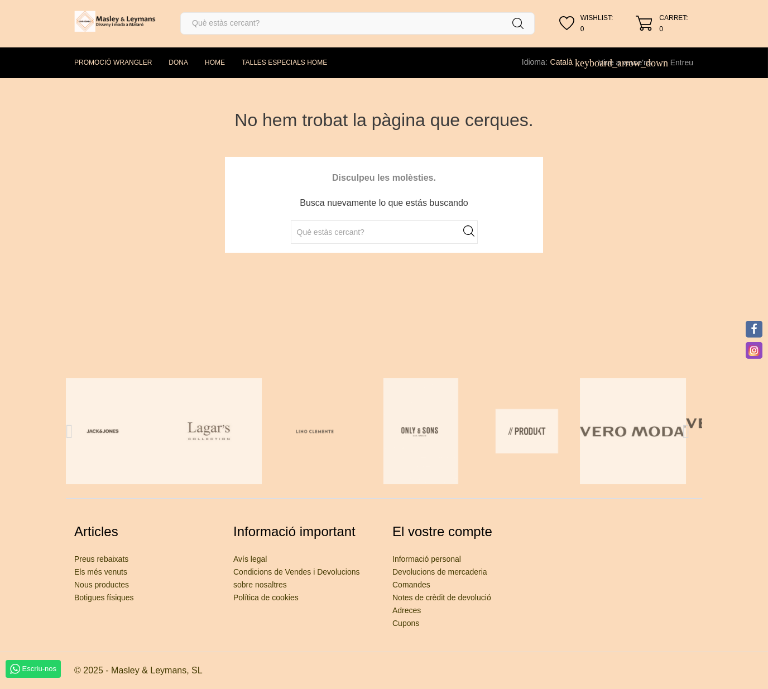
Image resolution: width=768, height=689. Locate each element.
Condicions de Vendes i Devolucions (296, 571)
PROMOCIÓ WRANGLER (113, 62)
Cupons (405, 623)
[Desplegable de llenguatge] (567, 62)
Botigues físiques (104, 597)
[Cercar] (357, 23)
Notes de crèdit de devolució (441, 597)
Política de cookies (266, 597)
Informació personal (426, 559)
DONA (178, 62)
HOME (215, 62)
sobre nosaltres (260, 584)
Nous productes (101, 584)
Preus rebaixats (101, 559)
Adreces (406, 610)
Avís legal (250, 559)
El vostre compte (442, 531)
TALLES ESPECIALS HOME (284, 62)
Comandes (411, 584)
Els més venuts (100, 571)
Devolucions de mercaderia (439, 571)
